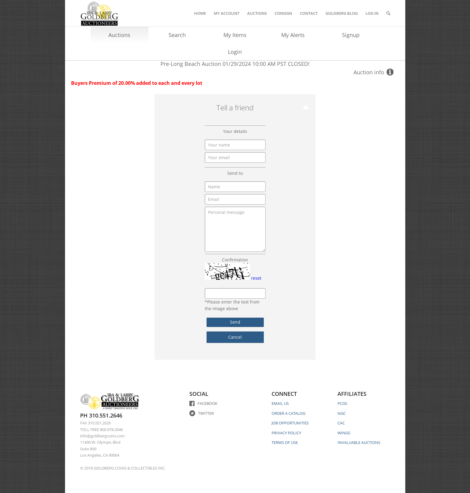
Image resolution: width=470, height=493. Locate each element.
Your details (235, 131)
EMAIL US (280, 403)
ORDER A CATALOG (288, 413)
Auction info (368, 72)
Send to (235, 173)
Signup (351, 35)
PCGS (342, 403)
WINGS (344, 433)
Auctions (119, 35)
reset (256, 278)
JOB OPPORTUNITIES (290, 423)
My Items (235, 35)
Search (177, 35)
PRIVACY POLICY (286, 433)
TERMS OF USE (285, 442)
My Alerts (293, 35)
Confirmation (235, 260)
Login (235, 51)
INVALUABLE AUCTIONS (359, 442)
